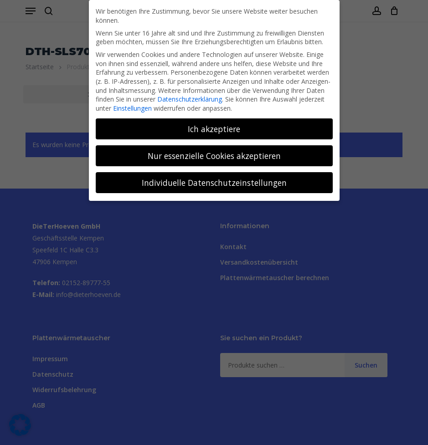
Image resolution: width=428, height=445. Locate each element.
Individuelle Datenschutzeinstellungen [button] (214, 182)
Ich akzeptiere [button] (214, 128)
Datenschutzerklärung (189, 99)
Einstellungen (132, 108)
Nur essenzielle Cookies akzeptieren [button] (214, 155)
